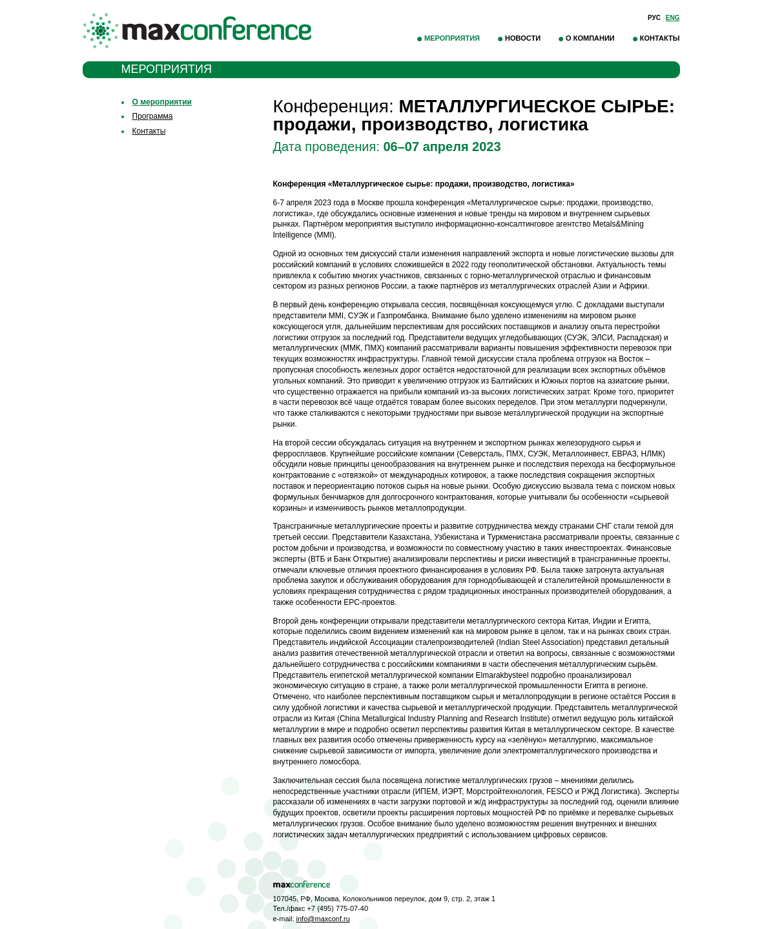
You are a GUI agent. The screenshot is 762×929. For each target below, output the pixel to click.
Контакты (660, 38)
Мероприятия (452, 38)
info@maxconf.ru (323, 919)
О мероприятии (162, 102)
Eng (673, 17)
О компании (590, 38)
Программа (152, 116)
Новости (523, 38)
